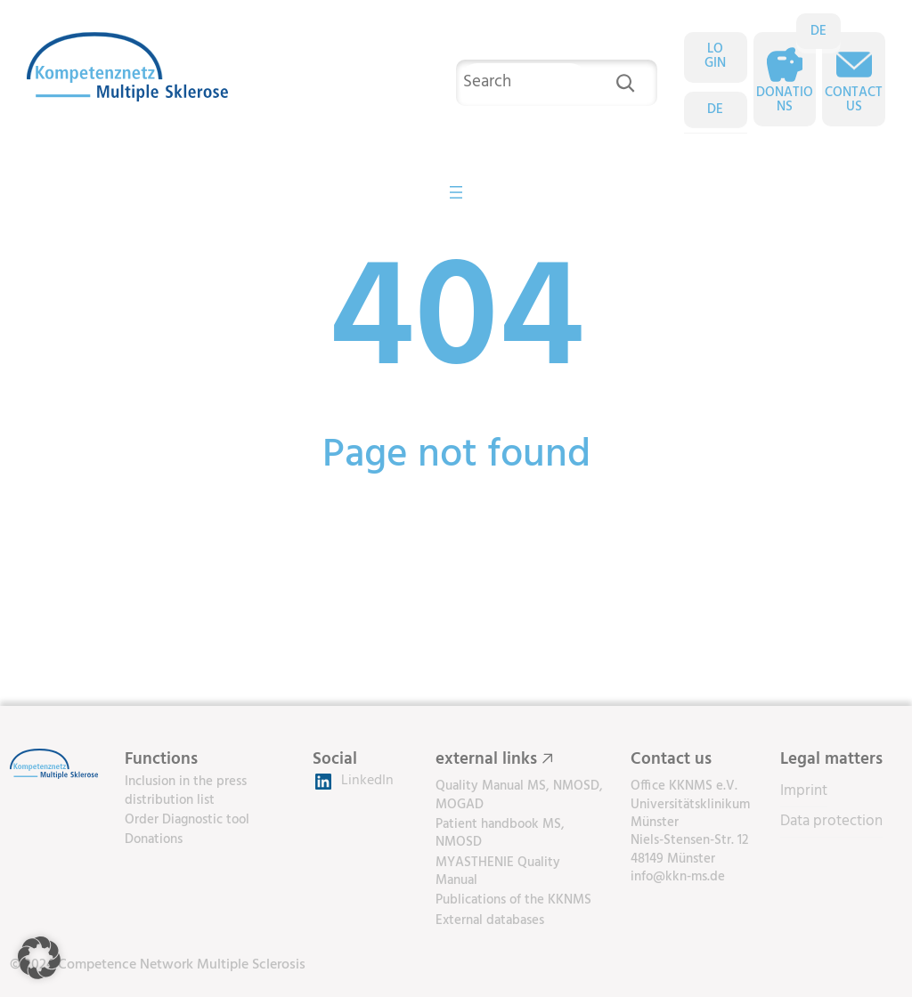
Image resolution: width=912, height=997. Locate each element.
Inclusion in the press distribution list (186, 790)
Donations (784, 100)
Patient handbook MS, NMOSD (500, 833)
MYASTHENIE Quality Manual (498, 871)
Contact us (854, 100)
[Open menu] (456, 192)
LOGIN (715, 57)
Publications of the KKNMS (513, 900)
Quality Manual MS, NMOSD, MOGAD (519, 795)
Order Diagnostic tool (187, 820)
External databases (490, 920)
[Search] (625, 82)
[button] (39, 958)
